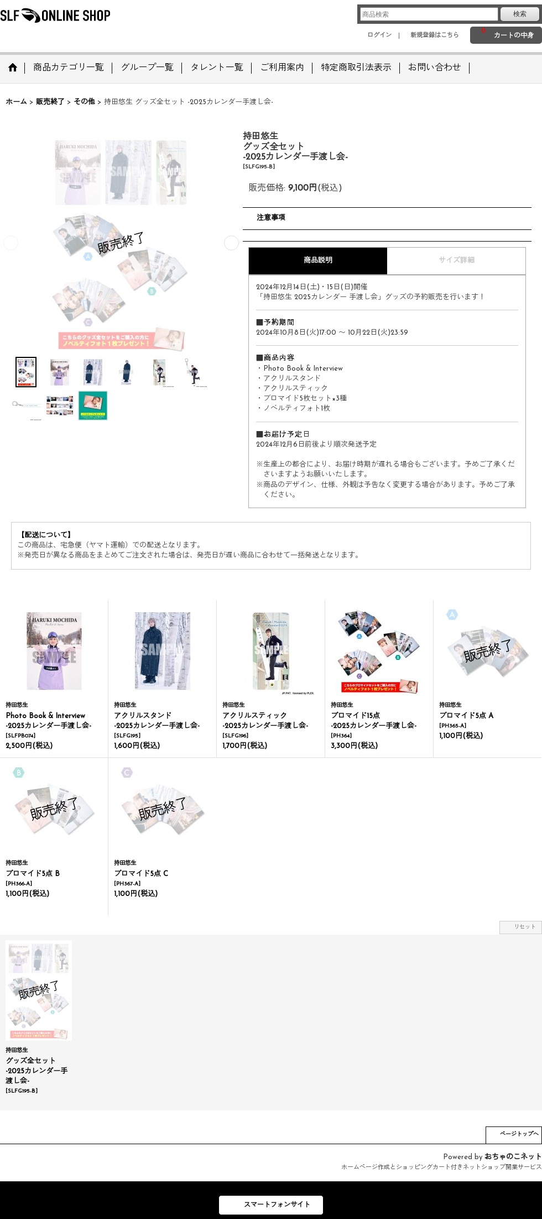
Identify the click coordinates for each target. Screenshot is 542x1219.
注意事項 (271, 218)
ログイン (379, 36)
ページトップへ (519, 1134)
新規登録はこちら (434, 36)
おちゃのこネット (513, 1157)
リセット (525, 927)
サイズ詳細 (457, 260)
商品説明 (318, 260)
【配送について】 (46, 535)
